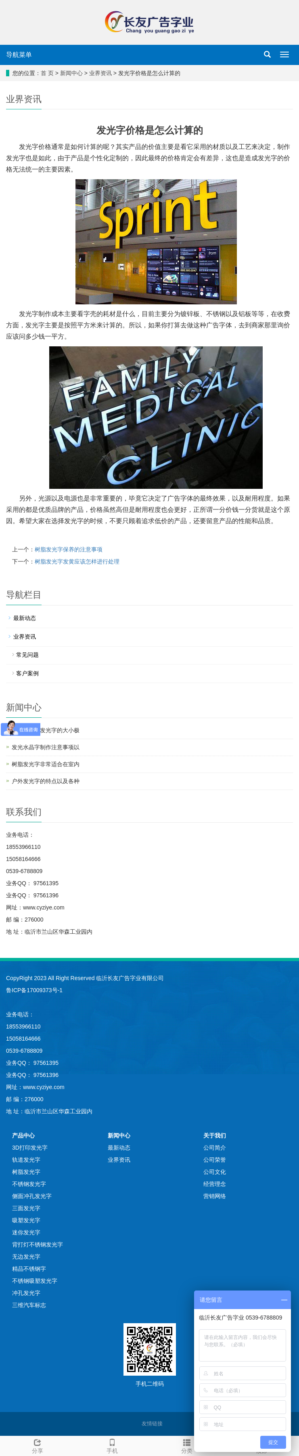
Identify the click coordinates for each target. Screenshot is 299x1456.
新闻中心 (71, 73)
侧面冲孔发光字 (32, 1196)
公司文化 (214, 1172)
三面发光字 (26, 1208)
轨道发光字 (26, 1159)
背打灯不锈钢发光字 (37, 1244)
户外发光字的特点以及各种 (45, 781)
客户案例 (27, 673)
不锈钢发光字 (29, 1184)
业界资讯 (100, 73)
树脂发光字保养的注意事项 (68, 549)
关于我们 (214, 1135)
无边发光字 (26, 1256)
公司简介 (214, 1147)
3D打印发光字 (30, 1147)
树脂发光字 (26, 1172)
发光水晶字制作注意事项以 (45, 747)
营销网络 (214, 1196)
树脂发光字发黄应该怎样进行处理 (77, 561)
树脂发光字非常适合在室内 (45, 764)
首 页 (47, 73)
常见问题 (27, 655)
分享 (37, 1445)
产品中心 (23, 1135)
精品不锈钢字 (29, 1268)
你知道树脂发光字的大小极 (45, 730)
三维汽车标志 (29, 1305)
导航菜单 (19, 54)
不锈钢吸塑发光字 (34, 1281)
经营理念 (214, 1184)
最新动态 (24, 618)
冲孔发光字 (26, 1293)
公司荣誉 (214, 1159)
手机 (112, 1445)
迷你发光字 (26, 1232)
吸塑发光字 (26, 1220)
